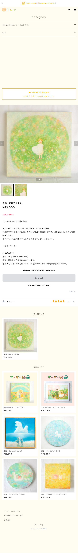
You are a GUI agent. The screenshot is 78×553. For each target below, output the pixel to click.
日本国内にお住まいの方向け (39, 285)
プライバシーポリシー (12, 511)
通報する (72, 292)
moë (4, 33)
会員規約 (7, 520)
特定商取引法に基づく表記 (13, 516)
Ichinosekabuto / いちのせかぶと (16, 25)
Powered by (39, 529)
